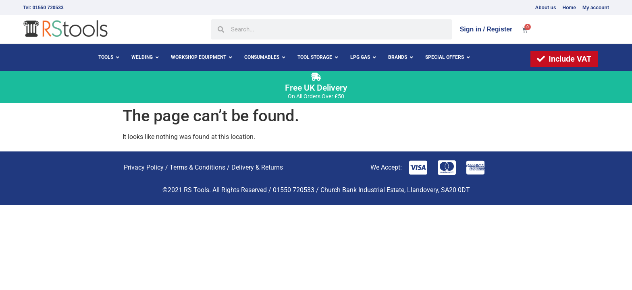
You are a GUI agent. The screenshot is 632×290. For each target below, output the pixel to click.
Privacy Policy (144, 167)
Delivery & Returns (257, 167)
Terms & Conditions (197, 167)
